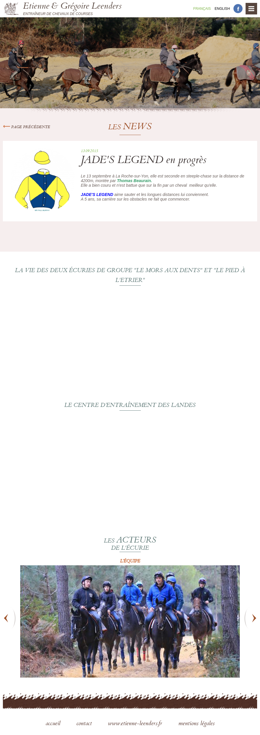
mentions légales (196, 724)
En (222, 9)
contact (84, 724)
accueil (54, 724)
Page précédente (26, 127)
